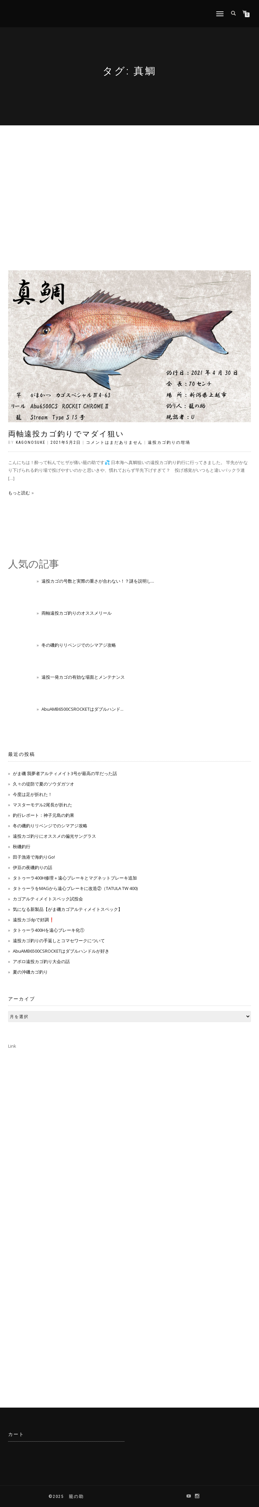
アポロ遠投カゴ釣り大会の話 (41, 961)
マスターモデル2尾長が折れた (42, 805)
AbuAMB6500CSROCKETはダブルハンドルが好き (61, 951)
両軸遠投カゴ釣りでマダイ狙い (66, 434)
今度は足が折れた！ (32, 794)
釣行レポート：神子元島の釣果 (43, 815)
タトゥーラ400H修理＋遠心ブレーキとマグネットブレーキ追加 (75, 878)
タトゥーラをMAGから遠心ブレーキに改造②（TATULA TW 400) (75, 888)
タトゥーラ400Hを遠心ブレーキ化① (48, 930)
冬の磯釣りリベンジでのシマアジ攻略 (78, 645)
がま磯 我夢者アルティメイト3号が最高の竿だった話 (65, 773)
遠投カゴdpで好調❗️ (33, 920)
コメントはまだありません (114, 442)
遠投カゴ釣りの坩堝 (169, 442)
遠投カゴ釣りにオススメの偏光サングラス (54, 836)
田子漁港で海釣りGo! (34, 857)
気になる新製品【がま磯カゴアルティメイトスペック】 (67, 909)
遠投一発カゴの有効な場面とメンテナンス (83, 677)
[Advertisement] (129, 176)
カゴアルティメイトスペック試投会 (48, 899)
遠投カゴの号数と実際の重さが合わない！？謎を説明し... (97, 581)
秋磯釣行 (21, 846)
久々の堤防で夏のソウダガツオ (43, 784)
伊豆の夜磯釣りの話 (32, 867)
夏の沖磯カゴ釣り (30, 972)
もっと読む (19, 493)
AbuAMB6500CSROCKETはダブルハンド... (82, 709)
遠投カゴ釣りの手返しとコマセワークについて (59, 940)
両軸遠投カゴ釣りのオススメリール (76, 613)
